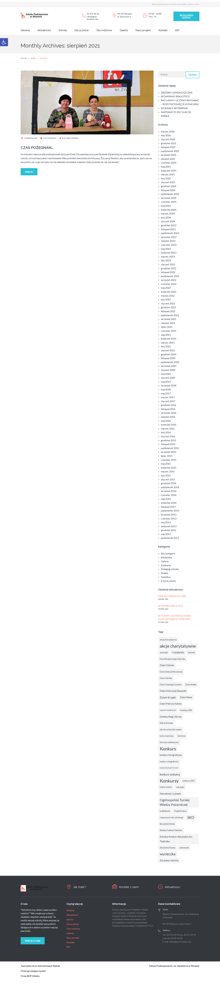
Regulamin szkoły (186, 16)
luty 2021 (166, 346)
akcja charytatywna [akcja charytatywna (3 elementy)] (168, 639)
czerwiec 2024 (168, 201)
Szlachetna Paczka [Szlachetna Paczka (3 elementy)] (167, 847)
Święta (164, 573)
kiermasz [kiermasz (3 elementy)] (181, 736)
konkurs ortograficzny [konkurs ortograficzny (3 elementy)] (169, 761)
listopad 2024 (168, 190)
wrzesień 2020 (168, 365)
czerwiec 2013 (168, 518)
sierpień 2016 (168, 416)
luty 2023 (166, 260)
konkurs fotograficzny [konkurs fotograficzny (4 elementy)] (171, 755)
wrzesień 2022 (168, 279)
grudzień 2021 (168, 307)
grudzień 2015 (168, 440)
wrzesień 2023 (168, 237)
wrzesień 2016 (168, 412)
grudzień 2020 (168, 354)
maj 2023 (166, 248)
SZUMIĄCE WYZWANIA (174, 108)
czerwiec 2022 (168, 283)
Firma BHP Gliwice (30, 976)
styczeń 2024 (168, 221)
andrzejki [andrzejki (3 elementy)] (164, 652)
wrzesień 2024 (168, 197)
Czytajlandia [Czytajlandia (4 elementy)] (178, 652)
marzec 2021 (168, 342)
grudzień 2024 (168, 186)
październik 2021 (170, 315)
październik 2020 (170, 362)
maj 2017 (166, 393)
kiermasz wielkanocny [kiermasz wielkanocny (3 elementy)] (169, 742)
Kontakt (163, 30)
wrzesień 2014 (168, 491)
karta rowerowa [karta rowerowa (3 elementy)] (167, 736)
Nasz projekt (143, 30)
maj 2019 (166, 381)
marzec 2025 (168, 174)
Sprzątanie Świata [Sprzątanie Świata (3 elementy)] (167, 824)
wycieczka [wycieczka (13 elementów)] (168, 854)
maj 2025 (166, 166)
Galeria (124, 30)
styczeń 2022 (168, 303)
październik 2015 (170, 448)
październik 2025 (170, 151)
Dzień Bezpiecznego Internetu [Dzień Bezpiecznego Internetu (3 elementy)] (172, 659)
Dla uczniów (81, 30)
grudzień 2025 (168, 143)
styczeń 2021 (168, 350)
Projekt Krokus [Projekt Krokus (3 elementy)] (180, 811)
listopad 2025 (168, 147)
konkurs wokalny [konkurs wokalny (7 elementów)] (170, 774)
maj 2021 (166, 334)
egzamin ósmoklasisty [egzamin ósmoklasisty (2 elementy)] (168, 710)
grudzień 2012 (168, 530)
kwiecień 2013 (168, 526)
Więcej (29, 171)
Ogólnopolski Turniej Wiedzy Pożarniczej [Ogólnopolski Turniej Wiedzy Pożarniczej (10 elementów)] (174, 802)
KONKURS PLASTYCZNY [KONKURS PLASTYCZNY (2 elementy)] (169, 768)
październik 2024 (170, 193)
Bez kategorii (168, 553)
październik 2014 (170, 487)
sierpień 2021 (168, 322)
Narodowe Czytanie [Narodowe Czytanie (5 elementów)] (170, 793)
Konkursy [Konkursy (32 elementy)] (169, 780)
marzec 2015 (168, 471)
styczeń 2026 (168, 139)
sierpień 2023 (168, 240)
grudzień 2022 (168, 268)
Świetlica (165, 576)
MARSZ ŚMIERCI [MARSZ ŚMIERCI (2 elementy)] (166, 787)
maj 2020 (166, 373)
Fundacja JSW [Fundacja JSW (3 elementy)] (186, 710)
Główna (25, 30)
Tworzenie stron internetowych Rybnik (40, 965)
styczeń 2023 (168, 264)
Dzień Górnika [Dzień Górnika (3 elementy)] (166, 678)
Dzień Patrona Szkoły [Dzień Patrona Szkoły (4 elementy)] (171, 703)
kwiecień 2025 (168, 170)
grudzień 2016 (168, 405)
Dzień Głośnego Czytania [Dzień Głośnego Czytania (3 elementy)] (171, 684)
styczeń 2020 (168, 377)
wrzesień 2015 (168, 451)
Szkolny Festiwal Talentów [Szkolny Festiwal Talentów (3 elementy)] (171, 830)
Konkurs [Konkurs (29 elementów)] (168, 748)
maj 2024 (166, 205)
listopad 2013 (168, 506)
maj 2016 (166, 420)
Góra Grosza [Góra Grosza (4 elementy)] (166, 723)
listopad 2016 (168, 408)
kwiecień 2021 (168, 338)
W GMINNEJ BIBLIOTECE (175, 96)
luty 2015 (166, 475)
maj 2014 (166, 498)
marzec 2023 (168, 256)
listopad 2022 (168, 272)
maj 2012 (166, 534)
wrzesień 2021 (168, 319)
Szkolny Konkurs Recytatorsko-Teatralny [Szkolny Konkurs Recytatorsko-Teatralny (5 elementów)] (176, 839)
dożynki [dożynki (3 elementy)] (191, 652)
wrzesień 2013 (168, 514)
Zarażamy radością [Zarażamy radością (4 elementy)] (169, 860)
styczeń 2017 (168, 401)
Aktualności (44, 30)
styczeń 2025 (168, 182)
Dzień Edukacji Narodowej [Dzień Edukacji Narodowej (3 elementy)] (171, 671)
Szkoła (63, 30)
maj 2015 (166, 463)
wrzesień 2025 (168, 154)
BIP (177, 30)
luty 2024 (166, 217)
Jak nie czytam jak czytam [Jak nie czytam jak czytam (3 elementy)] (171, 729)
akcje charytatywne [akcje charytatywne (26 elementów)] (178, 645)
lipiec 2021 (166, 326)
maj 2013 (166, 522)
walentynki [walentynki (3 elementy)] (184, 847)
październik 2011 (170, 537)
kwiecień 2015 (168, 467)
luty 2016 (166, 432)
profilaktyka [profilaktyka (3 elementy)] (165, 811)
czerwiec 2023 (168, 244)
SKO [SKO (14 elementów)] (190, 817)
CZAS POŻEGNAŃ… (37, 147)
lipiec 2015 (166, 455)
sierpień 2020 (168, 369)
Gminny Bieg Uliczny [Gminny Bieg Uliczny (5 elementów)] (171, 716)
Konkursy (166, 565)
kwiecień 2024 (168, 209)
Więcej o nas (32, 940)
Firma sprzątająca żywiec (33, 971)
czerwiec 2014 (168, 494)
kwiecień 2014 (168, 502)
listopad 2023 (168, 229)
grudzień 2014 (168, 483)
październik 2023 (170, 233)
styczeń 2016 (168, 436)
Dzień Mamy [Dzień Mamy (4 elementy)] (186, 697)
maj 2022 (166, 287)
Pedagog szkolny (170, 569)
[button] (4, 42)
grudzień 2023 (168, 225)
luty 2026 (166, 135)
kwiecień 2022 (168, 291)
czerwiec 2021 (168, 330)
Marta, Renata (72, 138)
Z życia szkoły (49, 138)
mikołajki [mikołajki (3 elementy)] (180, 787)
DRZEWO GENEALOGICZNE (177, 92)
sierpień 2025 (168, 158)
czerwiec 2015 (168, 459)
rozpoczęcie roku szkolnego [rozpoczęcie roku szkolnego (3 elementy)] (171, 817)
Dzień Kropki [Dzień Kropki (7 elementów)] (168, 697)
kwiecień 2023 (168, 252)
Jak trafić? (80, 887)
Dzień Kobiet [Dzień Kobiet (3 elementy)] (190, 684)
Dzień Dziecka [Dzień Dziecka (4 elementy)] (167, 665)
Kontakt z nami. (129, 887)
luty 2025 (166, 178)
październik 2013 (170, 510)
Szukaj (192, 74)
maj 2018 (166, 389)
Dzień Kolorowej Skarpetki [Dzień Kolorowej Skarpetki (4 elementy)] (173, 691)
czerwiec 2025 (168, 162)
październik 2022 (170, 276)
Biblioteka (166, 557)
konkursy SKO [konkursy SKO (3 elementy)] (189, 781)
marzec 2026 (168, 131)
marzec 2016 (168, 428)
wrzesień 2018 (168, 385)
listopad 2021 (168, 311)
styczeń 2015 (168, 479)
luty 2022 (166, 299)
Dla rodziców (104, 30)
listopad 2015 (168, 444)
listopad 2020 (168, 358)
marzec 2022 (168, 295)
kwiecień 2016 (168, 424)
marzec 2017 (168, 397)
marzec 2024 (168, 213)
